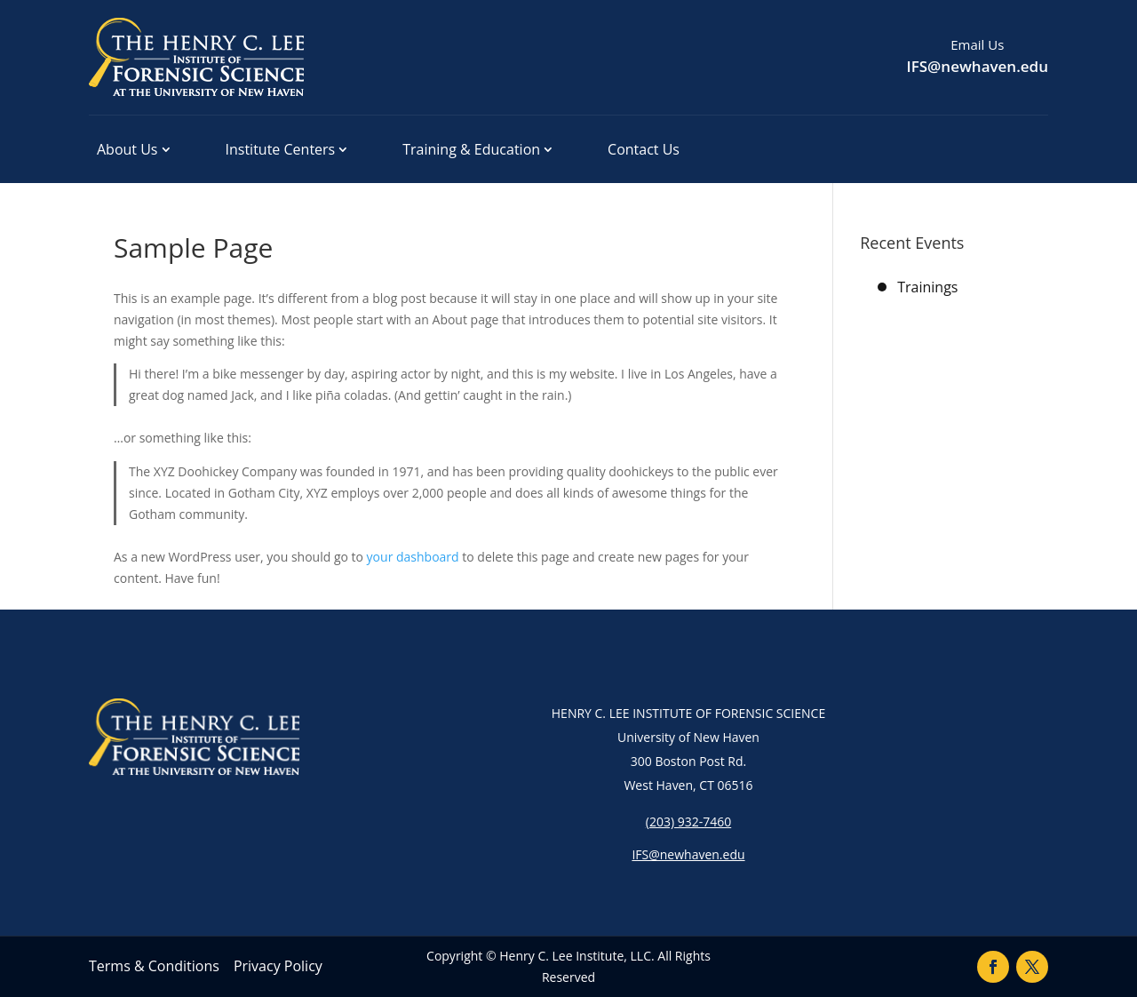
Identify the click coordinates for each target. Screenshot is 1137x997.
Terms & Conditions (154, 966)
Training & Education (471, 149)
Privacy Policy (278, 966)
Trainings (927, 287)
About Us (127, 149)
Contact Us (644, 149)
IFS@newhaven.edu (977, 66)
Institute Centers (281, 149)
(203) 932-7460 (688, 821)
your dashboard (413, 556)
